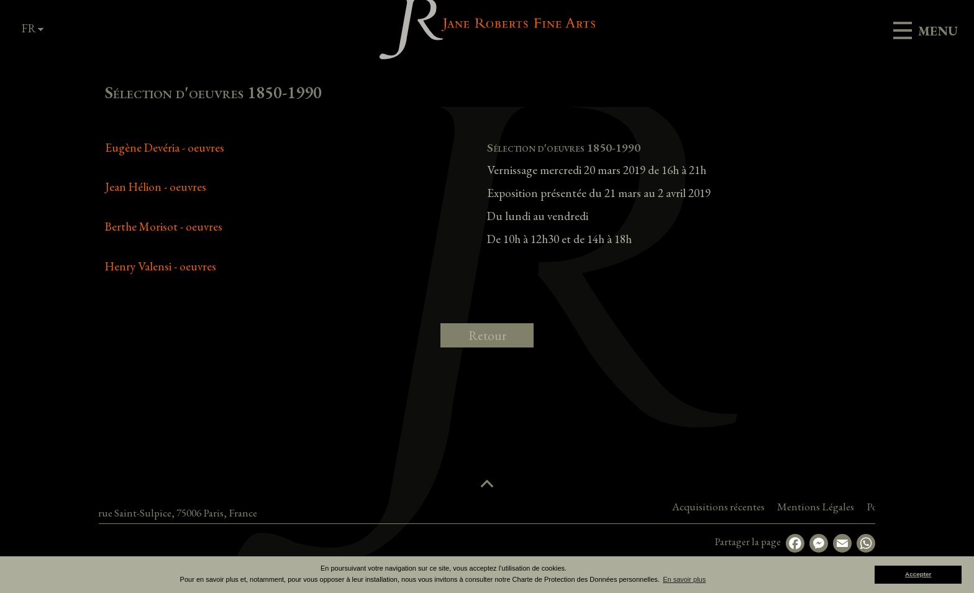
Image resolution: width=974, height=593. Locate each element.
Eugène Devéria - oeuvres (164, 147)
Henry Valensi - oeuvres (160, 266)
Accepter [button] (918, 574)
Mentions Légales (867, 506)
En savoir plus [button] (684, 579)
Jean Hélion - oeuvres (155, 187)
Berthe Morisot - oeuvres (163, 226)
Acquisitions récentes (770, 506)
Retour (487, 335)
